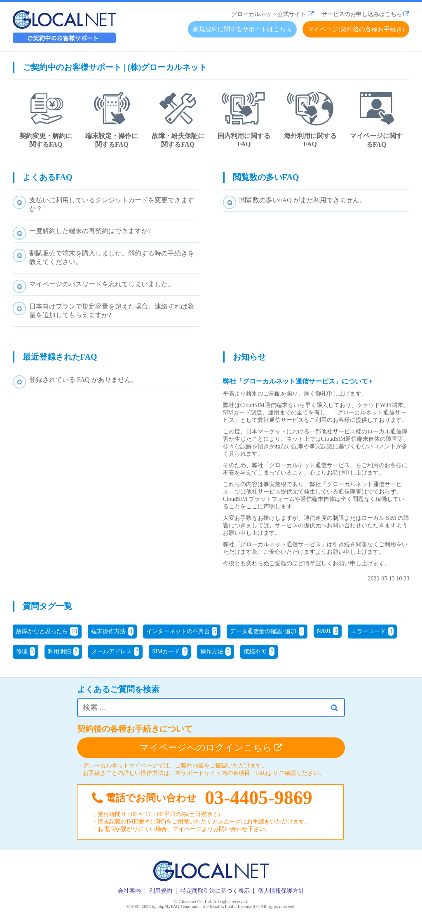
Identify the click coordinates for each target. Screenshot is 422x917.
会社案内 (129, 891)
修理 (25, 651)
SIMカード (169, 651)
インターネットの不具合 (182, 631)
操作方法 (215, 651)
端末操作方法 (112, 631)
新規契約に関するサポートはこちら (242, 29)
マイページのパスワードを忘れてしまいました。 (101, 284)
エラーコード (372, 631)
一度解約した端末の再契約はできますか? (90, 230)
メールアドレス (115, 651)
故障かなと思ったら (47, 631)
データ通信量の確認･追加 (267, 631)
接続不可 (259, 651)
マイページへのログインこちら (211, 747)
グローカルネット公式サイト (268, 14)
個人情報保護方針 (281, 891)
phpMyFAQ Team (173, 906)
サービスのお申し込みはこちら (361, 14)
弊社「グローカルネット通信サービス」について (297, 381)
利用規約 (160, 891)
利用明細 (63, 651)
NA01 (328, 631)
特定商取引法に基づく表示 (215, 891)
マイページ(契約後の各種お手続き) (355, 29)
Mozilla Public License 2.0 (234, 906)
